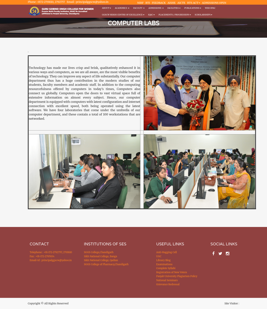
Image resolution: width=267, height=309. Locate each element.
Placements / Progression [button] (175, 14)
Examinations (164, 264)
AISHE (172, 2)
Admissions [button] (156, 8)
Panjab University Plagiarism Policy (176, 276)
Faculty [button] (139, 8)
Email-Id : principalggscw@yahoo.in (51, 260)
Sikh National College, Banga (100, 256)
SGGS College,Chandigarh (98, 252)
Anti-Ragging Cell (166, 252)
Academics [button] (122, 8)
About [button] (106, 8)
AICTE (181, 2)
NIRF (140, 2)
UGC (158, 256)
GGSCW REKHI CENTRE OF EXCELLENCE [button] (123, 14)
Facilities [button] (174, 8)
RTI (147, 2)
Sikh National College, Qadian (101, 260)
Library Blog (163, 260)
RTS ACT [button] (193, 2)
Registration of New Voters (171, 272)
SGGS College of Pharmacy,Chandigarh (106, 264)
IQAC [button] (151, 14)
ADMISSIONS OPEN (214, 2)
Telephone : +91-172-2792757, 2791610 (51, 252)
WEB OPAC (210, 8)
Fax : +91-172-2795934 (42, 256)
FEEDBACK (159, 2)
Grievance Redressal (168, 284)
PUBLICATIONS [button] (192, 8)
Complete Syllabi (166, 268)
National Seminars (167, 280)
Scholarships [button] (203, 14)
